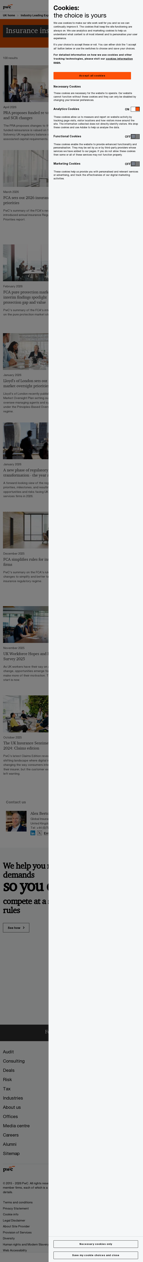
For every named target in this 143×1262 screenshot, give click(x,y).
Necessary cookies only (95, 1244)
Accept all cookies (92, 75)
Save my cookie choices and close (95, 1255)
